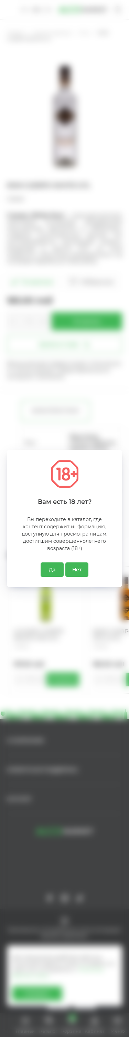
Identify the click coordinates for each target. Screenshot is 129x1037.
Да (52, 570)
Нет (77, 570)
